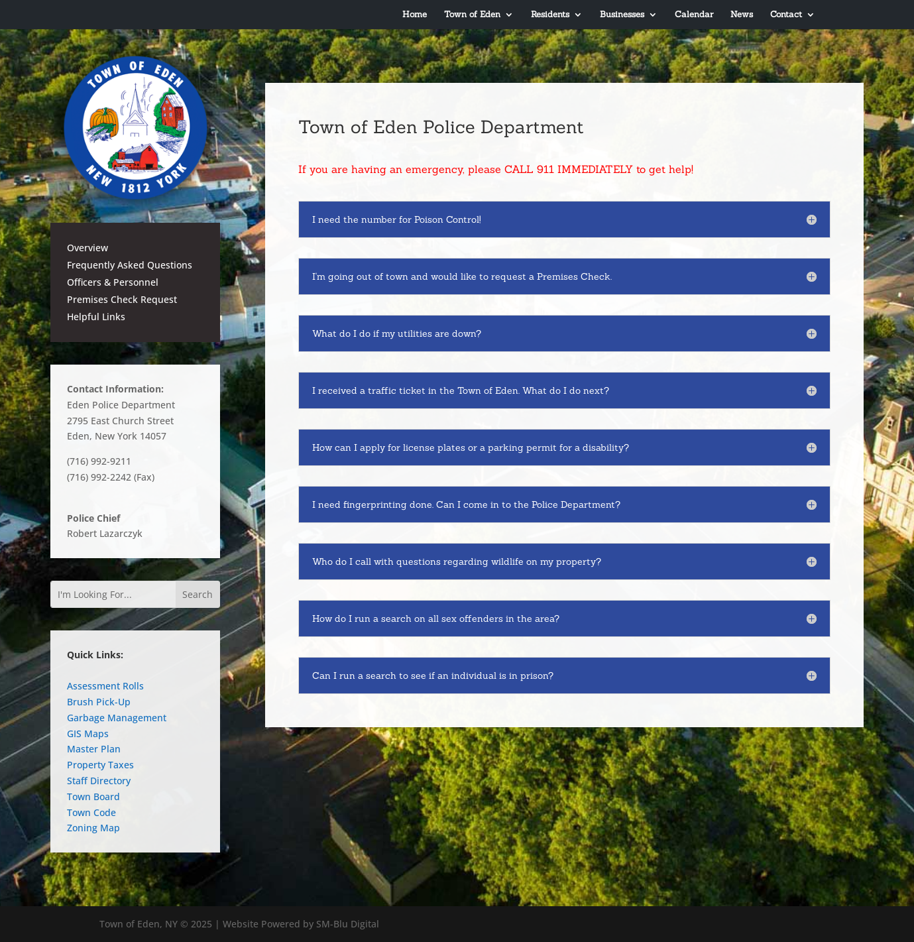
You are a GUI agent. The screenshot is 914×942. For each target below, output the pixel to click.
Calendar (694, 15)
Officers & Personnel (112, 282)
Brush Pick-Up (99, 701)
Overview (87, 247)
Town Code (91, 812)
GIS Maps (88, 733)
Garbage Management (116, 717)
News (741, 15)
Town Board (93, 796)
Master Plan (94, 748)
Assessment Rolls (105, 685)
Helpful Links (96, 316)
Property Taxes (100, 764)
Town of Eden (472, 15)
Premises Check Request (122, 299)
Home (414, 15)
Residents (550, 15)
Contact (786, 15)
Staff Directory (99, 780)
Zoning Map (93, 827)
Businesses (622, 15)
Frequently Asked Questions (129, 265)
